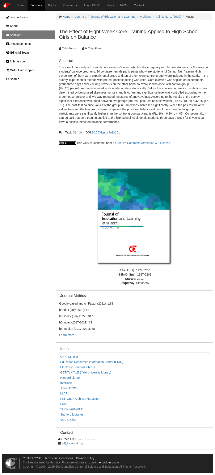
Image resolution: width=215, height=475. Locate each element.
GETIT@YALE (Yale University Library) (85, 372)
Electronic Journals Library (77, 367)
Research (70, 5)
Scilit (63, 404)
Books (52, 5)
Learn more (66, 335)
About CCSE (92, 5)
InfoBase (66, 383)
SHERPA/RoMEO (71, 409)
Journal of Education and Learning (113, 16)
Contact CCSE (32, 458)
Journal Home (16, 17)
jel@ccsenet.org (72, 443)
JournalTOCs (68, 388)
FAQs (124, 5)
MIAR (64, 393)
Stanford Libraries (72, 414)
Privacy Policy (85, 458)
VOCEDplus (68, 419)
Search (11, 79)
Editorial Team (16, 52)
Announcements (17, 43)
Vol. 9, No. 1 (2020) (168, 16)
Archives (145, 16)
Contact (139, 5)
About (11, 26)
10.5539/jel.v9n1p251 (106, 132)
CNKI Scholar (69, 356)
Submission (14, 61)
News (110, 5)
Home (20, 5)
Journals (36, 5)
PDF (79, 132)
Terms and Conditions (59, 458)
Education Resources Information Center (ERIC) (91, 362)
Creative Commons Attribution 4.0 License (142, 143)
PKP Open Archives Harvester (80, 398)
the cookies (104, 462)
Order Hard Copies (19, 70)
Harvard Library (70, 377)
